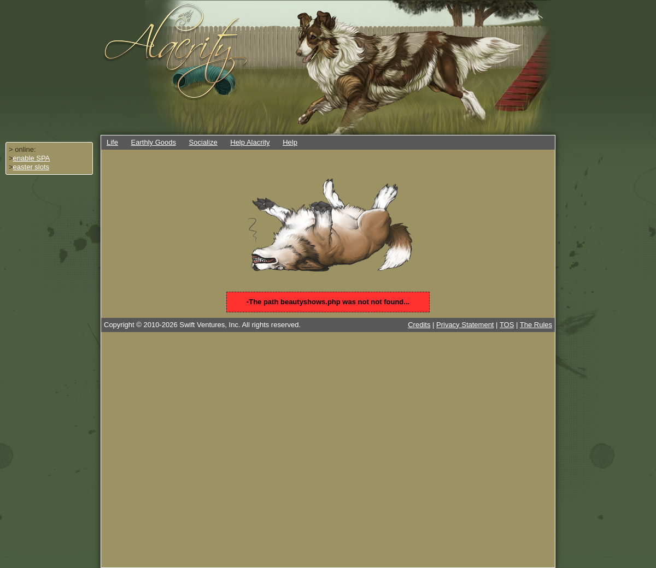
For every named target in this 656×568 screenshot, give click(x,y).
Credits (419, 325)
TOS (507, 325)
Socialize (203, 142)
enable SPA (31, 158)
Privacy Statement (465, 325)
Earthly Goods (153, 142)
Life (112, 142)
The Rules (536, 325)
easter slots (31, 167)
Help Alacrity (250, 142)
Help (290, 142)
